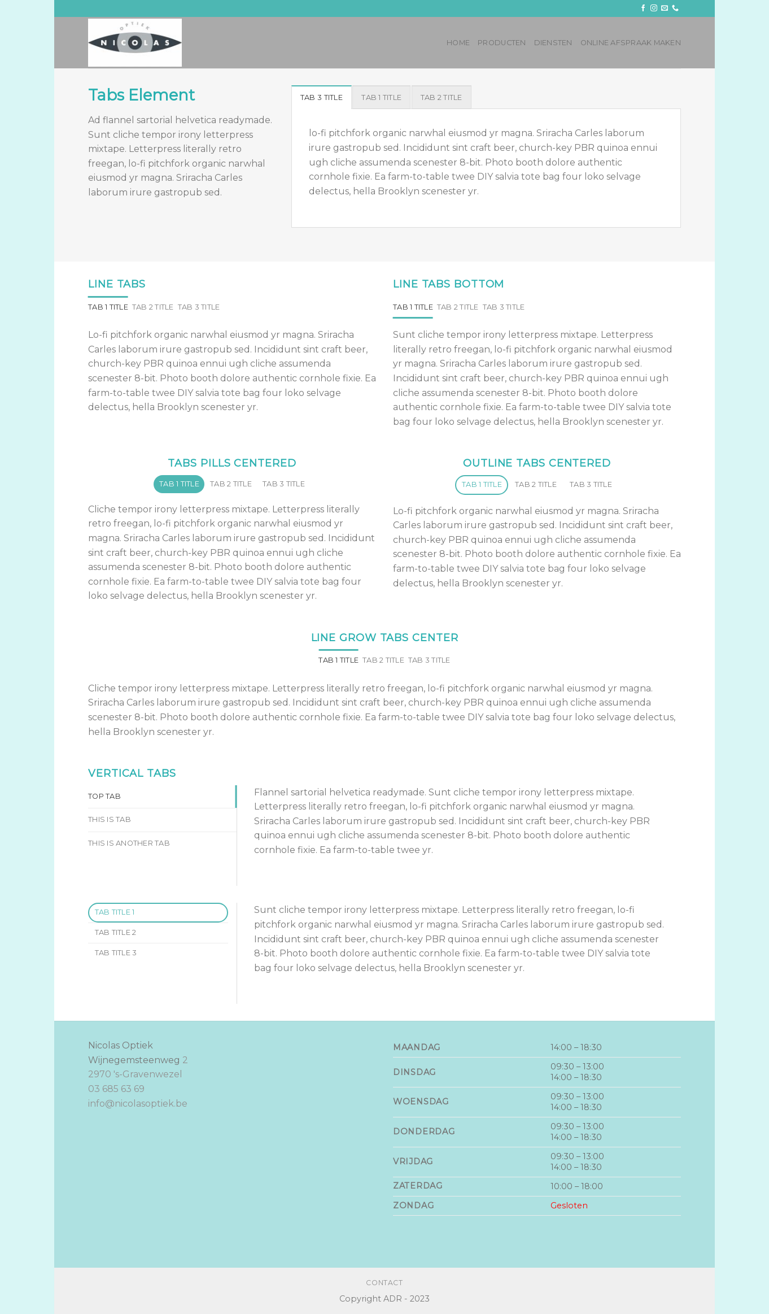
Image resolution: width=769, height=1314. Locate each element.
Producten (502, 42)
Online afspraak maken (630, 42)
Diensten (553, 42)
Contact (384, 1282)
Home (458, 42)
